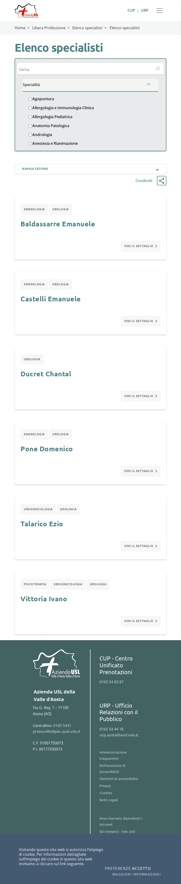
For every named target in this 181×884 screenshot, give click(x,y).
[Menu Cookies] (125, 798)
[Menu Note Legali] (125, 805)
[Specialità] (90, 86)
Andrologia (42, 135)
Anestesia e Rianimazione (55, 144)
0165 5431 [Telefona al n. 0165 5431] (62, 731)
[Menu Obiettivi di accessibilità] (125, 784)
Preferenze (118, 869)
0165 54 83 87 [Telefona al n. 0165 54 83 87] (111, 687)
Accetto (141, 869)
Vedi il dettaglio (140, 248)
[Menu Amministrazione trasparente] (125, 761)
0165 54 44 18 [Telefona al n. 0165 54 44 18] (111, 734)
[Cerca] (84, 70)
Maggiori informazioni (136, 874)
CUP (131, 10)
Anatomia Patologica (50, 126)
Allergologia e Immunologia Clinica (63, 108)
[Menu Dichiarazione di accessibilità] (125, 774)
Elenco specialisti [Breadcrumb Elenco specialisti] (87, 27)
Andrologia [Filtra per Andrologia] (35, 211)
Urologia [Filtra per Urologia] (62, 211)
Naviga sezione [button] (35, 170)
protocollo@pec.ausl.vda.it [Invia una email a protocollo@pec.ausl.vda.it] (56, 736)
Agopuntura (43, 99)
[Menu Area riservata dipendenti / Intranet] (125, 827)
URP (144, 10)
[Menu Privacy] (125, 791)
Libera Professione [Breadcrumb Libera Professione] (49, 27)
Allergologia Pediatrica (52, 117)
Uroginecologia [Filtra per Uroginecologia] (38, 513)
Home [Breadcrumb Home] (20, 27)
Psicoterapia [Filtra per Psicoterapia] (35, 589)
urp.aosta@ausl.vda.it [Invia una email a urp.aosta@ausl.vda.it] (118, 740)
